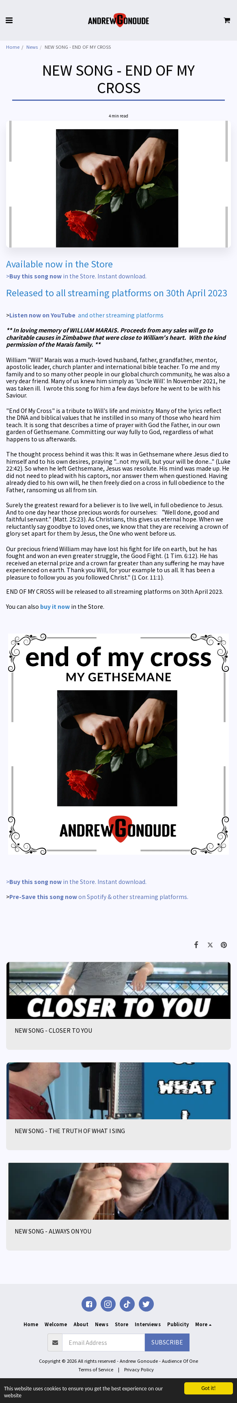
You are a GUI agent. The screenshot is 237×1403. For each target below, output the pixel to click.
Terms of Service (95, 1369)
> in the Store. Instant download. (77, 276)
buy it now (55, 606)
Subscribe (167, 1342)
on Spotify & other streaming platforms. (100, 897)
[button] (9, 19)
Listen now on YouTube (42, 315)
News (32, 46)
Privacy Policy (139, 1369)
